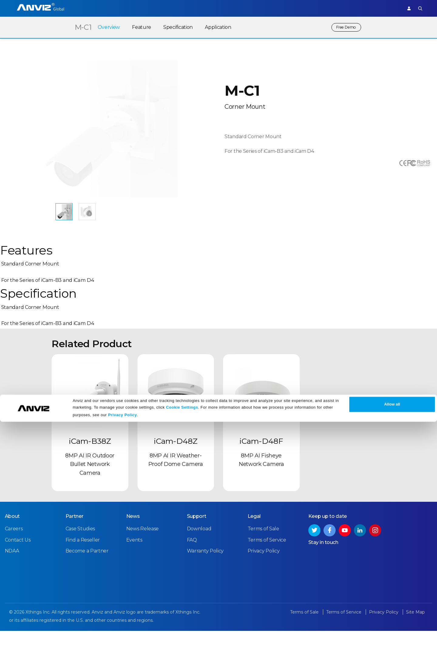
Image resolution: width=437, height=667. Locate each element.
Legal (254, 556)
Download (199, 568)
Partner (194, 8)
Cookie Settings (182, 652)
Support (386, 8)
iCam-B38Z (90, 483)
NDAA (12, 590)
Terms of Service (266, 579)
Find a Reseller (82, 579)
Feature (136, 27)
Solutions (168, 8)
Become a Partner (86, 590)
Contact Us (17, 579)
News (133, 556)
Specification (173, 27)
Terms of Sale (263, 568)
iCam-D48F (261, 483)
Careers (13, 568)
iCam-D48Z (176, 483)
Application (213, 27)
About (12, 556)
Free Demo (343, 27)
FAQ (192, 579)
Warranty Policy (205, 590)
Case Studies (80, 568)
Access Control (89, 8)
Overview (104, 27)
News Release (142, 568)
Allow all (392, 649)
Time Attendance (132, 8)
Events (134, 579)
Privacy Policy (122, 660)
